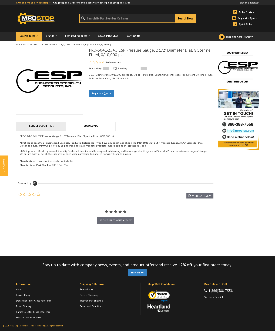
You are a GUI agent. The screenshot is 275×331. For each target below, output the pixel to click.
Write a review (113, 62)
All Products (22, 44)
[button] (199, 195)
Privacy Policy (23, 295)
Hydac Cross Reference (28, 317)
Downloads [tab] (90, 125)
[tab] (115, 151)
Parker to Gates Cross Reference (33, 311)
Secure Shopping (89, 295)
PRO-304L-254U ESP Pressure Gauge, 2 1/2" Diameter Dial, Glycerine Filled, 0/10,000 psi (71, 44)
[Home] (37, 18)
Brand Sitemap (24, 306)
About (19, 289)
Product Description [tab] (41, 125)
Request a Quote (101, 93)
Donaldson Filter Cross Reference (34, 300)
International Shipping (91, 300)
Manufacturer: (28, 161)
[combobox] (137, 18)
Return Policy (86, 289)
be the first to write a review (116, 220)
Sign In (243, 2)
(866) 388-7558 (67, 2)
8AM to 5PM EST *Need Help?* (33, 2)
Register (254, 2)
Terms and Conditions (91, 306)
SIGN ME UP (137, 272)
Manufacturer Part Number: (35, 165)
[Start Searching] (185, 18)
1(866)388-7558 (221, 290)
